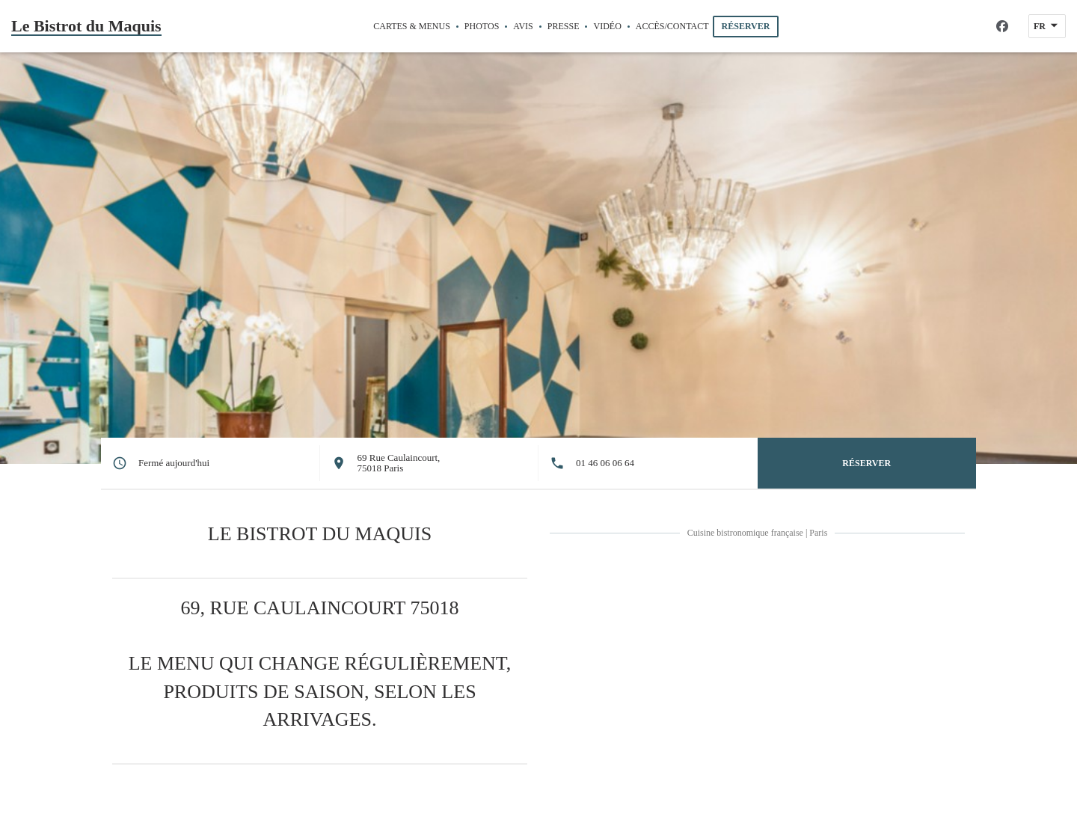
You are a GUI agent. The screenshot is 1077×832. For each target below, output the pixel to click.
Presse (563, 26)
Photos (481, 26)
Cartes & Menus (411, 26)
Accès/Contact (672, 26)
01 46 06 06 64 (605, 463)
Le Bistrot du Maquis (86, 25)
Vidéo (607, 25)
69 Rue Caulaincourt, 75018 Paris (399, 463)
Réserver (746, 26)
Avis (523, 26)
